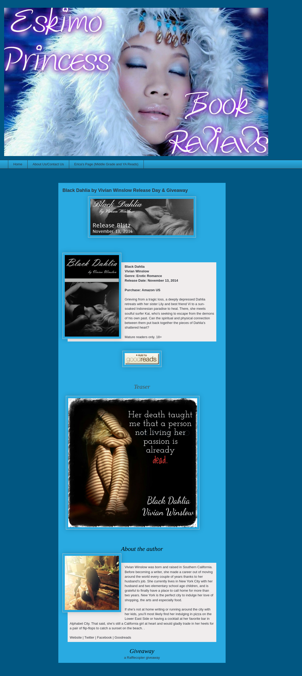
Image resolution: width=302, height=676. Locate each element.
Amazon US (151, 290)
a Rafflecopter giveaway (142, 657)
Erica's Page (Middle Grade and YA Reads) (106, 164)
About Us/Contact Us (48, 164)
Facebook (104, 637)
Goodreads (123, 637)
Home (17, 164)
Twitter (89, 637)
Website (76, 637)
